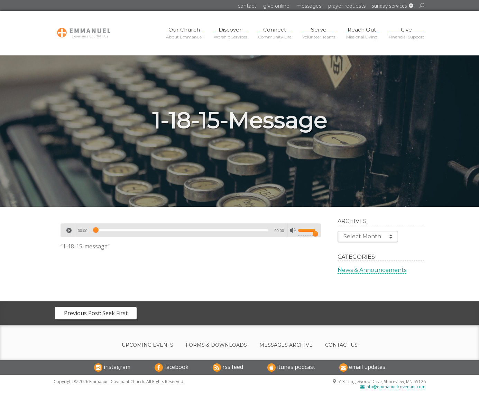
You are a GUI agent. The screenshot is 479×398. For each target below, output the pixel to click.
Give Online (276, 6)
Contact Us (341, 345)
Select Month (367, 236)
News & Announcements (372, 270)
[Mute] (293, 230)
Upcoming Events (147, 345)
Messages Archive (286, 345)
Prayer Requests (347, 6)
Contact (247, 6)
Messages (308, 6)
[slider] (181, 230)
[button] (392, 5)
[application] (191, 230)
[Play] (69, 230)
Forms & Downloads (216, 345)
